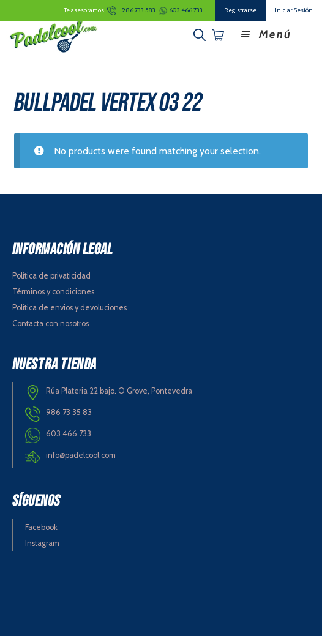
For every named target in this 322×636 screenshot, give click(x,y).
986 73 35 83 (69, 412)
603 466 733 (186, 10)
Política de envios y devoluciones (69, 307)
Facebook (41, 527)
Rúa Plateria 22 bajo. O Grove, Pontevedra (119, 390)
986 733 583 (138, 10)
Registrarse (240, 10)
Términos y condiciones (53, 291)
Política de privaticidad (51, 275)
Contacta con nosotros (50, 323)
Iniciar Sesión (294, 10)
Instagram (42, 543)
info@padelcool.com (81, 455)
